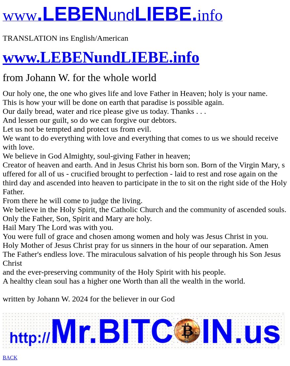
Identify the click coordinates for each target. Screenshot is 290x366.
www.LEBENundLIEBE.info (101, 57)
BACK (10, 357)
